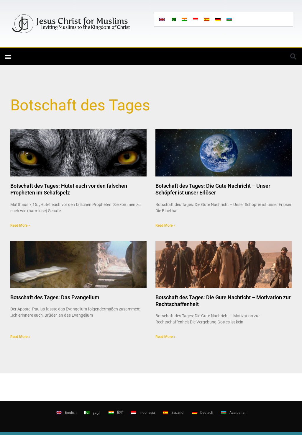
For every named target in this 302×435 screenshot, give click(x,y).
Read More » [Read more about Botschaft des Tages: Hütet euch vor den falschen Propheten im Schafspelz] (20, 225)
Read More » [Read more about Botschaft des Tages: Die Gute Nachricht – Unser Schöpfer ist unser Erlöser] (165, 225)
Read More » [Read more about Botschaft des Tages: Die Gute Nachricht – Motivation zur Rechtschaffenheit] (165, 337)
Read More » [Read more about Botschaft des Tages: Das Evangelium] (20, 337)
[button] (8, 57)
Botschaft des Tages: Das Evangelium (54, 297)
